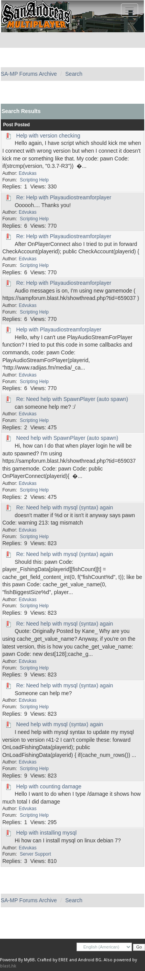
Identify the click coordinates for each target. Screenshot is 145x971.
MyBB (29, 959)
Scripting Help (34, 180)
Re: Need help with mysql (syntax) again (64, 507)
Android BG (89, 959)
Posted (22, 124)
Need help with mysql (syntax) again (59, 724)
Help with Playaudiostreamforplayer (58, 329)
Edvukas (28, 173)
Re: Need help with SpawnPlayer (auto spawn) (72, 399)
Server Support (35, 854)
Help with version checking (48, 135)
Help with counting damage (49, 786)
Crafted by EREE (52, 959)
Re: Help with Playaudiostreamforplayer (63, 197)
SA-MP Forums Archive (29, 74)
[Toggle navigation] (129, 10)
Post (8, 124)
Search (73, 74)
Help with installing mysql (46, 833)
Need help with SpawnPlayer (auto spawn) (67, 438)
